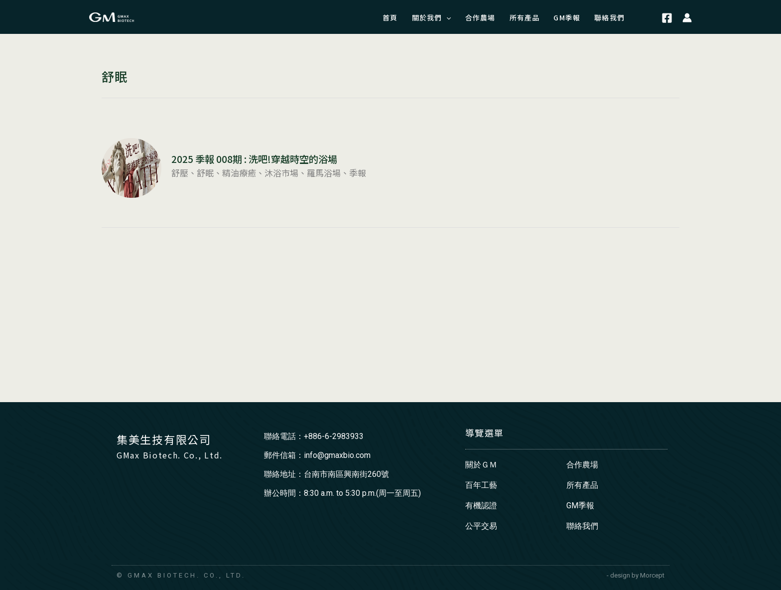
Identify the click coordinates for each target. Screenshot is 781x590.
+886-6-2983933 (334, 436)
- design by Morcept (635, 575)
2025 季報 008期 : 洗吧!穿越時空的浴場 (254, 159)
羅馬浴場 (324, 172)
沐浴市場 (281, 172)
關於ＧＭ (481, 464)
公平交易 (481, 526)
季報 (357, 172)
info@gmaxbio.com (337, 455)
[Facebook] (666, 18)
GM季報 (580, 505)
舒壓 (179, 172)
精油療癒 (239, 172)
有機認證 (481, 505)
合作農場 (582, 464)
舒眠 (205, 172)
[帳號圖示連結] (687, 16)
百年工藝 (481, 485)
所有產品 (582, 485)
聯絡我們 (582, 526)
